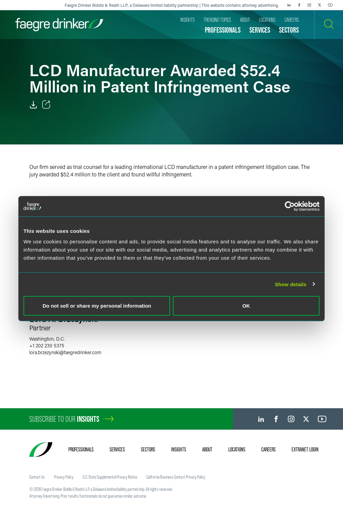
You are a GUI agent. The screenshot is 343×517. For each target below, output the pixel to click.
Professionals (81, 449)
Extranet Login (305, 449)
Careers (268, 449)
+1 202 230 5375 (46, 345)
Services (117, 449)
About (207, 449)
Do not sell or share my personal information (97, 306)
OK (246, 306)
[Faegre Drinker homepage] (59, 24)
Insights (178, 449)
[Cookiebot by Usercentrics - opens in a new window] (290, 206)
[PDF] (33, 104)
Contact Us (37, 477)
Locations (236, 449)
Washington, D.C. (47, 338)
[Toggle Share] (46, 104)
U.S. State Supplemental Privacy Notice (110, 477)
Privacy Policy (64, 477)
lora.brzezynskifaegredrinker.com (65, 352)
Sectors (148, 449)
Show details (291, 284)
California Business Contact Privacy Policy (175, 477)
